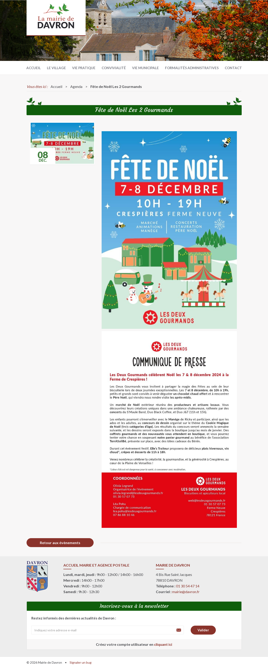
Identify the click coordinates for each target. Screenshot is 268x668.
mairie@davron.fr (186, 591)
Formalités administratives (192, 68)
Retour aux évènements (60, 542)
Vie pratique (83, 68)
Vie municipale (145, 68)
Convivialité (114, 68)
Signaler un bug (81, 662)
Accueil (33, 68)
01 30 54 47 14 (187, 586)
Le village (56, 68)
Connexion (199, 5)
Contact (233, 68)
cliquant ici (163, 644)
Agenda (76, 86)
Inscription (226, 5)
